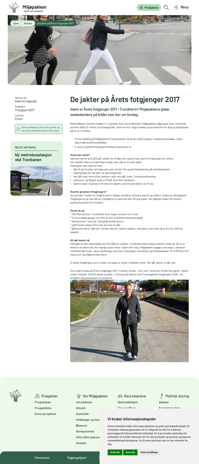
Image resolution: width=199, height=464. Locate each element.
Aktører (164, 402)
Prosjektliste (43, 408)
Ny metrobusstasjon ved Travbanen (33, 157)
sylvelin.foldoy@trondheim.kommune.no (108, 146)
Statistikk (82, 414)
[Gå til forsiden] (27, 7)
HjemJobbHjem (127, 402)
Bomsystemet (85, 431)
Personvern (42, 458)
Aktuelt (28, 23)
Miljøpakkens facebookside (110, 139)
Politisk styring (177, 396)
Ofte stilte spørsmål (89, 437)
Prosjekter (151, 7)
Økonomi (81, 425)
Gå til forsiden (15, 396)
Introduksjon (84, 402)
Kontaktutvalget (169, 408)
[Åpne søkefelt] (166, 7)
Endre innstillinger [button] (149, 452)
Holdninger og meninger (91, 419)
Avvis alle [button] (130, 452)
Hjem (16, 23)
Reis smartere (135, 396)
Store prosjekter (45, 414)
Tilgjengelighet (76, 458)
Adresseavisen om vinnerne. (129, 319)
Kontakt (81, 443)
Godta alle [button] (115, 452)
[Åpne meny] (181, 7)
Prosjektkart (43, 402)
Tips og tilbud (126, 408)
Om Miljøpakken (95, 396)
